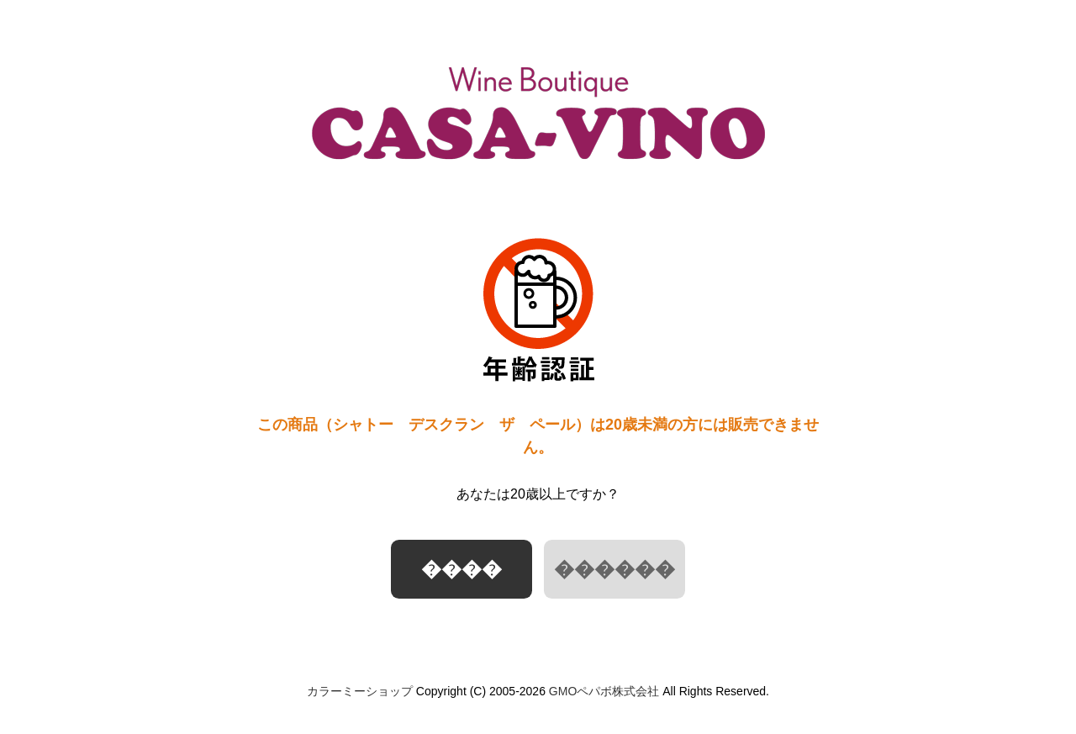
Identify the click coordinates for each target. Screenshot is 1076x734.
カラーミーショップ (360, 691)
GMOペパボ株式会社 (604, 691)
